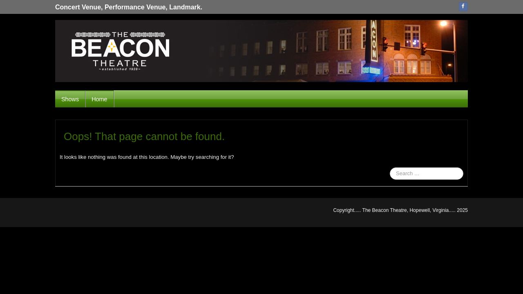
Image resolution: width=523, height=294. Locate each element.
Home (99, 99)
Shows (70, 99)
